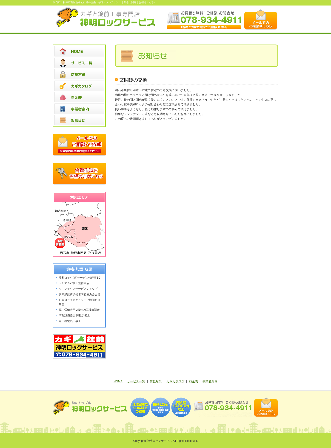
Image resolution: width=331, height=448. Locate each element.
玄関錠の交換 (133, 79)
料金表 (193, 381)
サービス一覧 (136, 381)
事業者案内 (210, 381)
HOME (118, 381)
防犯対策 (156, 381)
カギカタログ (175, 381)
